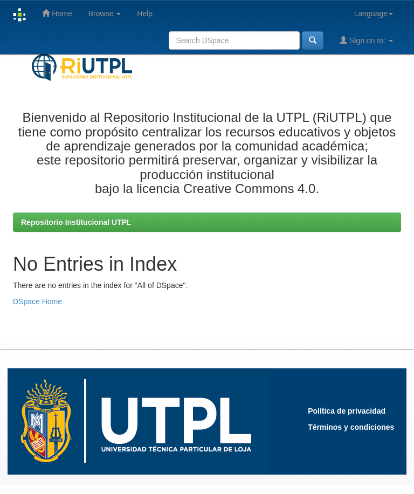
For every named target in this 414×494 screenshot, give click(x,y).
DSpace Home (37, 301)
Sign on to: (366, 40)
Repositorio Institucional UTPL (76, 222)
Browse (104, 13)
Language (373, 13)
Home (57, 13)
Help (145, 13)
